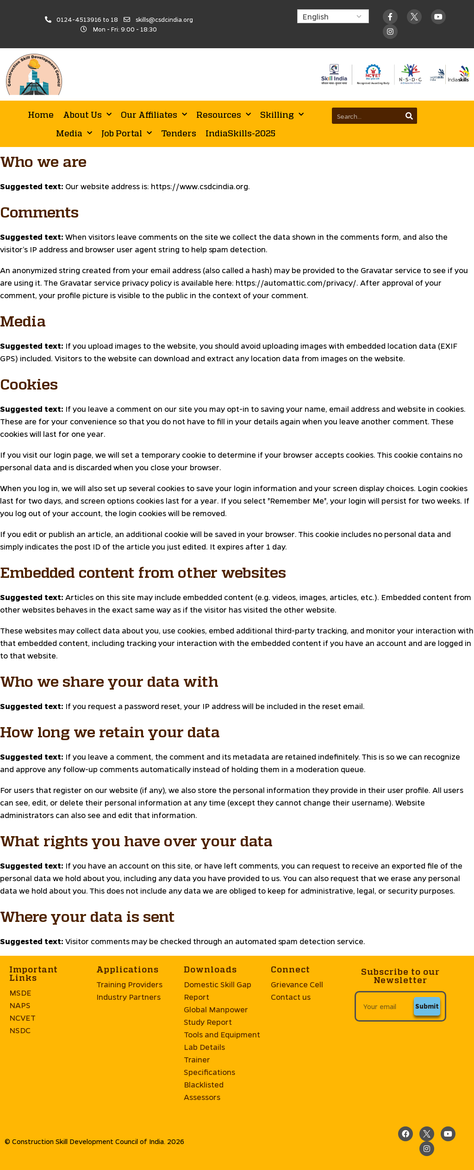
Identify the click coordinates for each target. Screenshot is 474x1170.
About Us (87, 114)
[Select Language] (333, 16)
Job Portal (126, 133)
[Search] (409, 116)
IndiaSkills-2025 (240, 133)
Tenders (178, 133)
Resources (223, 114)
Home (41, 114)
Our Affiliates (154, 114)
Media (74, 133)
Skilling (282, 114)
